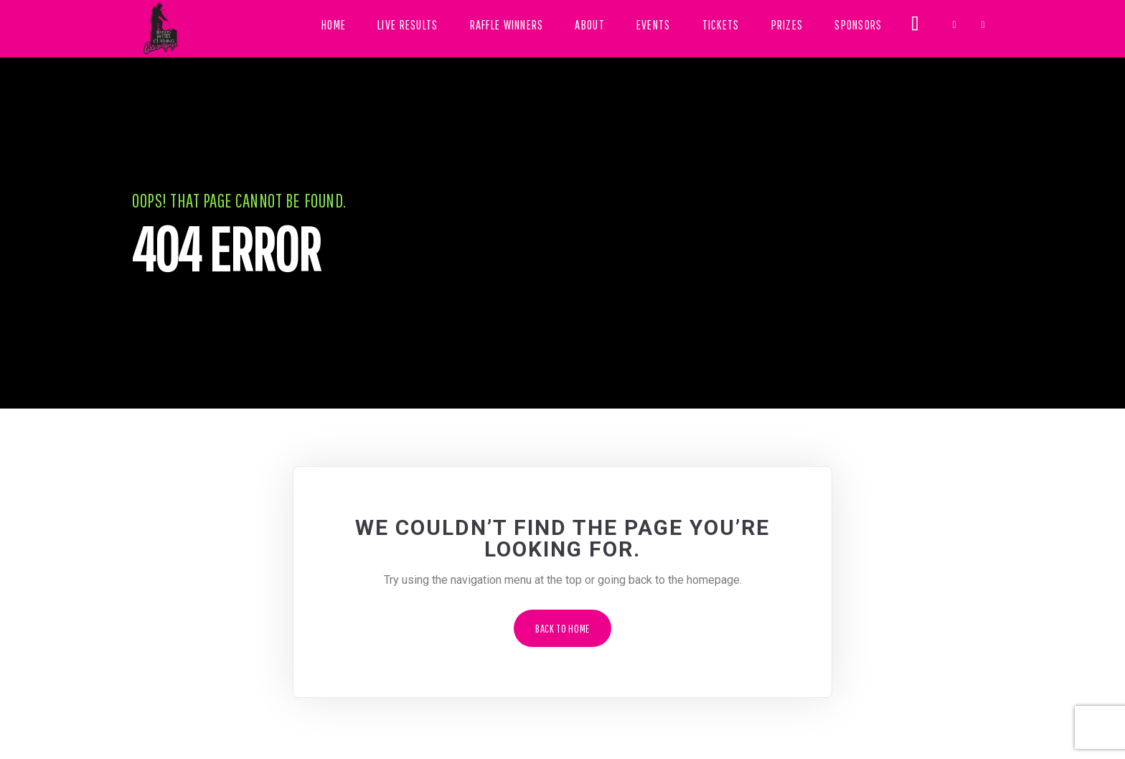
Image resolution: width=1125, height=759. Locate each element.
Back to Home (562, 628)
